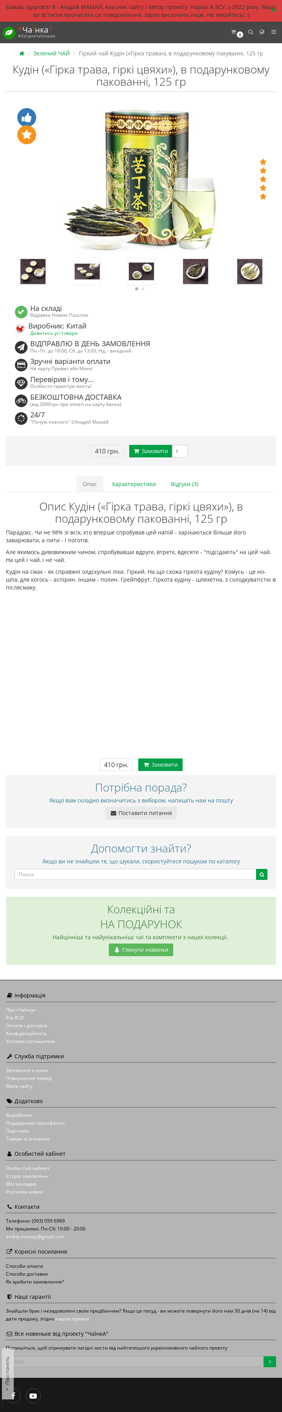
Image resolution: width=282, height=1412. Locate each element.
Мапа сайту (19, 1086)
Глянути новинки (141, 949)
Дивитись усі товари (54, 333)
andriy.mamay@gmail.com (35, 1236)
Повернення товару (29, 1078)
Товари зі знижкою (28, 1138)
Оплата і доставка (26, 1025)
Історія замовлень (27, 1176)
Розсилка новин (24, 1191)
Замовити (150, 451)
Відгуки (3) (184, 484)
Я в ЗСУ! (15, 1017)
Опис (90, 484)
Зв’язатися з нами (27, 1070)
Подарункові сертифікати (35, 1123)
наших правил (72, 1318)
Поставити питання (141, 813)
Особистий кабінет (28, 1168)
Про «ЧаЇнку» (21, 1009)
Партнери (17, 1130)
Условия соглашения (30, 1041)
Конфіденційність (26, 1033)
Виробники (19, 1115)
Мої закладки (21, 1184)
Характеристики (134, 484)
